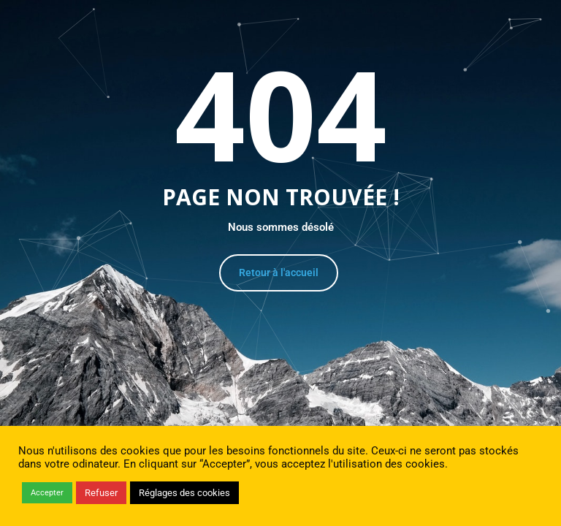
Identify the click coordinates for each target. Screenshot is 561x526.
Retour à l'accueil (278, 272)
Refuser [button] (101, 492)
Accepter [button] (47, 493)
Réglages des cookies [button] (184, 492)
